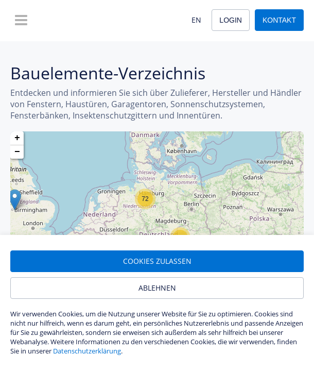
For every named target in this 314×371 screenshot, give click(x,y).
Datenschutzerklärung (87, 351)
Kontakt (279, 20)
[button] (14, 199)
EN (196, 20)
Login (230, 20)
